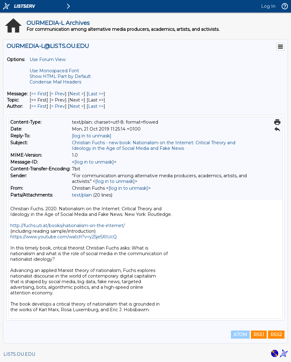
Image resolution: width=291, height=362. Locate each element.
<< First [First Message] (39, 94)
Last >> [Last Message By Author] (96, 106)
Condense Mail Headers (55, 82)
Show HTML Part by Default (60, 76)
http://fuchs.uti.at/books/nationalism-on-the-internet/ (67, 225)
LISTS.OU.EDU (19, 354)
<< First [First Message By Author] (39, 106)
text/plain (82, 195)
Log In (268, 6)
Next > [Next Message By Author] (76, 106)
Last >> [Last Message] (96, 94)
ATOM (240, 334)
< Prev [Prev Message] (58, 94)
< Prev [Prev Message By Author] (58, 106)
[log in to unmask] (91, 136)
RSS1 (258, 334)
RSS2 (276, 334)
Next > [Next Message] (76, 94)
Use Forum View (48, 59)
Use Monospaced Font (54, 71)
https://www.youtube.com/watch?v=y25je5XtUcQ (63, 237)
